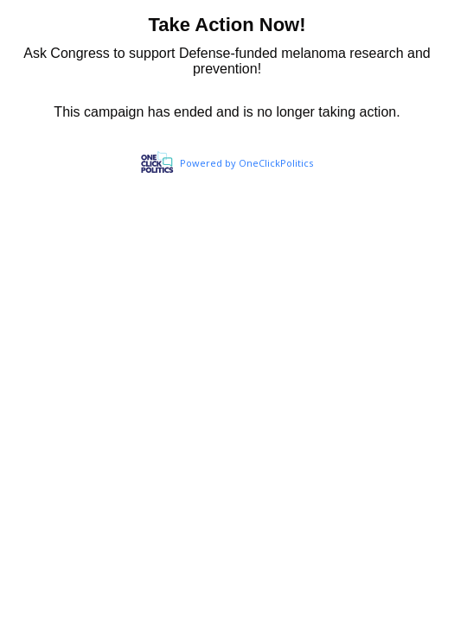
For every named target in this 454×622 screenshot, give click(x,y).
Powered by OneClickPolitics (246, 162)
